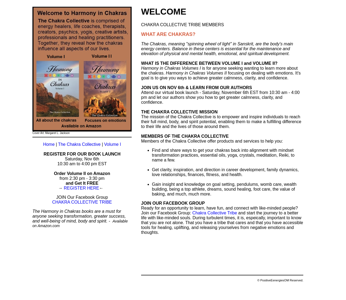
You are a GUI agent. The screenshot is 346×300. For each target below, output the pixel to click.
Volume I (112, 144)
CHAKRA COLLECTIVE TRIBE (82, 202)
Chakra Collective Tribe (214, 213)
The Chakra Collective (79, 144)
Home (49, 144)
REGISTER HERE (81, 188)
